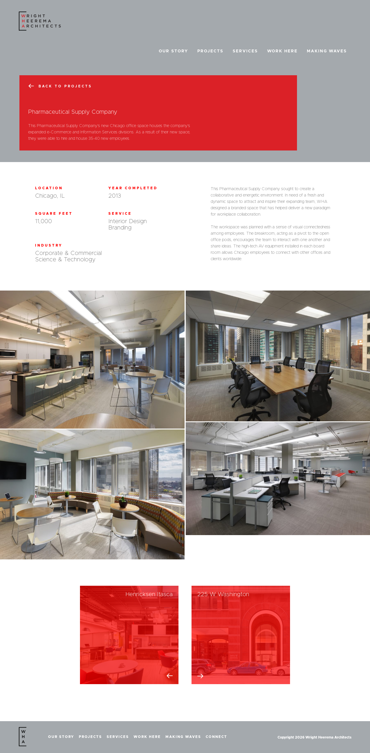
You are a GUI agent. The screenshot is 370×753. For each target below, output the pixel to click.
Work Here (282, 51)
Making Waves (327, 51)
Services (245, 51)
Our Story (173, 51)
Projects (210, 51)
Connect (216, 737)
